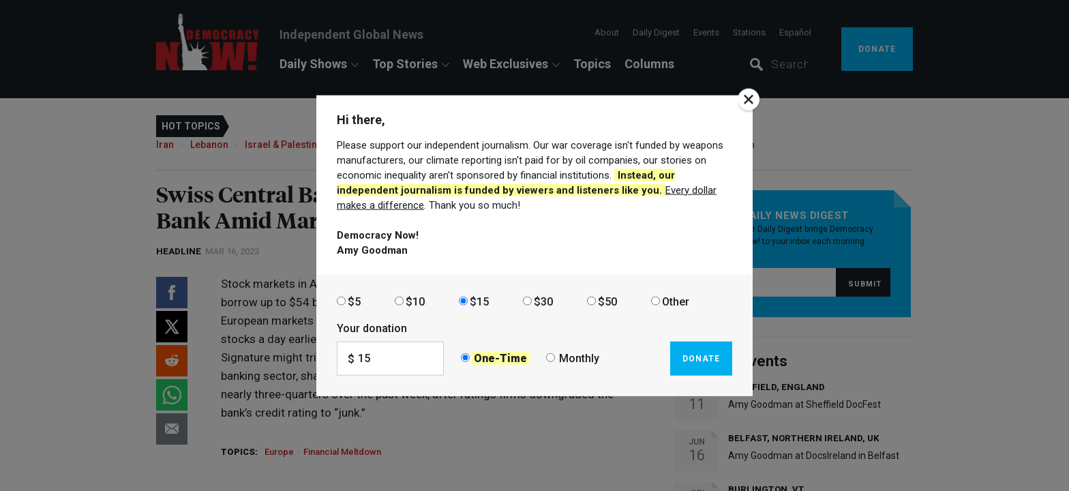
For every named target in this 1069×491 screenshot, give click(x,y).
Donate (701, 358)
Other (675, 301)
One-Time (500, 358)
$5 (354, 301)
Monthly (579, 358)
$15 (479, 301)
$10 (415, 301)
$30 (543, 301)
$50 (607, 301)
